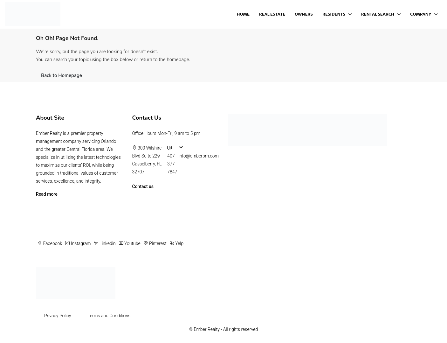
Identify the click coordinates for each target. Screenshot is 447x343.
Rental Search (377, 14)
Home (243, 14)
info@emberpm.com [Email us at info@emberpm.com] (199, 155)
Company (420, 14)
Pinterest (155, 243)
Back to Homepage (61, 75)
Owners (304, 14)
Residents (333, 14)
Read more (47, 194)
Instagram (78, 243)
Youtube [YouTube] (130, 243)
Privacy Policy (57, 315)
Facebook (50, 243)
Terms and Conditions (108, 315)
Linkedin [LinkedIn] (104, 243)
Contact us (143, 186)
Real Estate (272, 14)
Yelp (177, 243)
